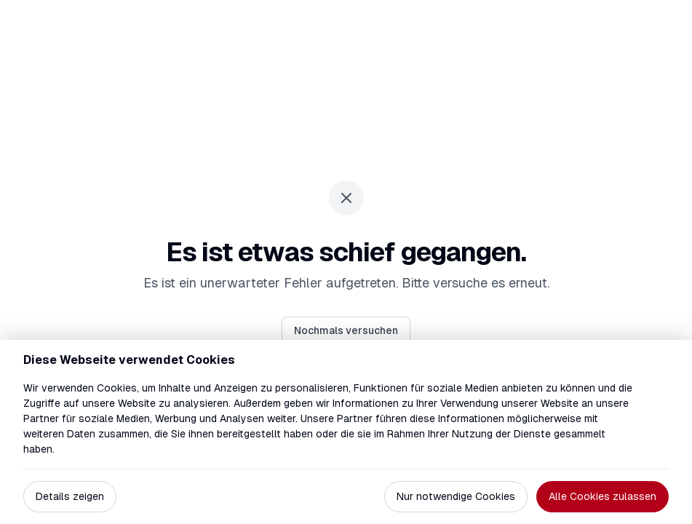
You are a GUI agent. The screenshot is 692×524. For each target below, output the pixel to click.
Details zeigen (70, 496)
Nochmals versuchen (346, 330)
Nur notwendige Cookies (456, 496)
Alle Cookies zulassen (602, 496)
